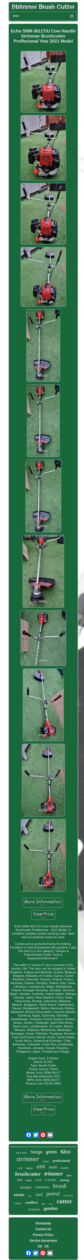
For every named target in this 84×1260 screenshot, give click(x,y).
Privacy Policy (43, 1234)
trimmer (53, 1173)
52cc (66, 1151)
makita (46, 1161)
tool (39, 1194)
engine (17, 1203)
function (26, 1187)
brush (59, 1186)
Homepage (43, 1223)
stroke (19, 1195)
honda (28, 1180)
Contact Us (43, 1229)
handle (65, 1167)
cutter (64, 1201)
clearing (64, 1180)
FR (47, 1246)
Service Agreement (43, 1240)
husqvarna (68, 1195)
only (20, 1168)
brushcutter (28, 1174)
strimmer (27, 1159)
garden (51, 1208)
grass (51, 1151)
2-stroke (50, 1180)
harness (21, 1153)
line (19, 1180)
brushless (34, 1209)
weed (38, 1180)
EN (40, 1246)
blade (51, 1204)
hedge (36, 1152)
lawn (68, 1175)
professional (61, 1161)
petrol (53, 1193)
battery (29, 1168)
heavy (30, 1196)
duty (43, 1204)
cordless (31, 1202)
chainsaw (42, 1187)
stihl (40, 1166)
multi (53, 1167)
